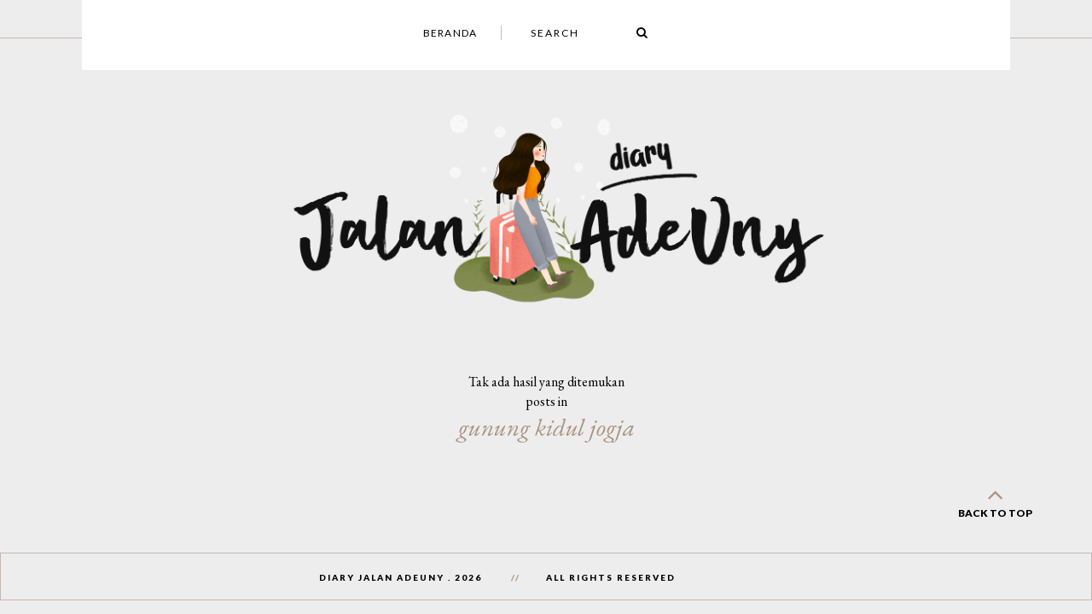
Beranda (450, 32)
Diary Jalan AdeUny (381, 577)
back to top (995, 500)
